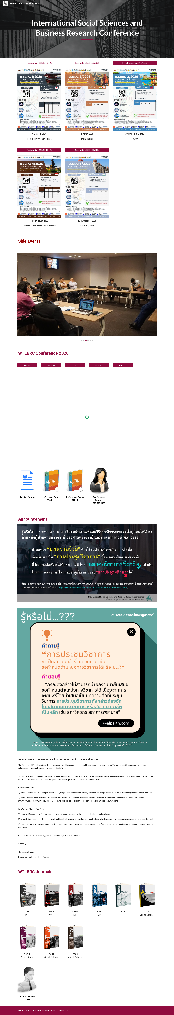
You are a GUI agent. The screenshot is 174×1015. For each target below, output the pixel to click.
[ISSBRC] (27, 365)
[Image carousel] (87, 297)
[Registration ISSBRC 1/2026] (39, 63)
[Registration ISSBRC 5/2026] (87, 150)
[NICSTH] (123, 365)
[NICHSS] (51, 365)
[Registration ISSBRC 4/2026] (39, 150)
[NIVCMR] (99, 365)
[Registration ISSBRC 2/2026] (87, 63)
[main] (87, 29)
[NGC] (75, 365)
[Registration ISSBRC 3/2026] (135, 63)
